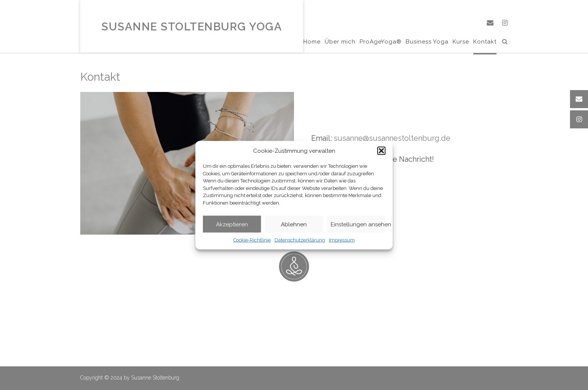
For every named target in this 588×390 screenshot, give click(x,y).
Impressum (342, 240)
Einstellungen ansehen (358, 224)
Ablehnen (294, 224)
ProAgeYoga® (381, 42)
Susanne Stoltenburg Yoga (191, 26)
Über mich (340, 42)
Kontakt (484, 42)
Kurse (461, 42)
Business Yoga (427, 42)
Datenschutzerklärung (299, 240)
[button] (381, 150)
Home (312, 42)
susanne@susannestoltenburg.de (392, 138)
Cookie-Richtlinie (252, 240)
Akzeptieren (232, 224)
